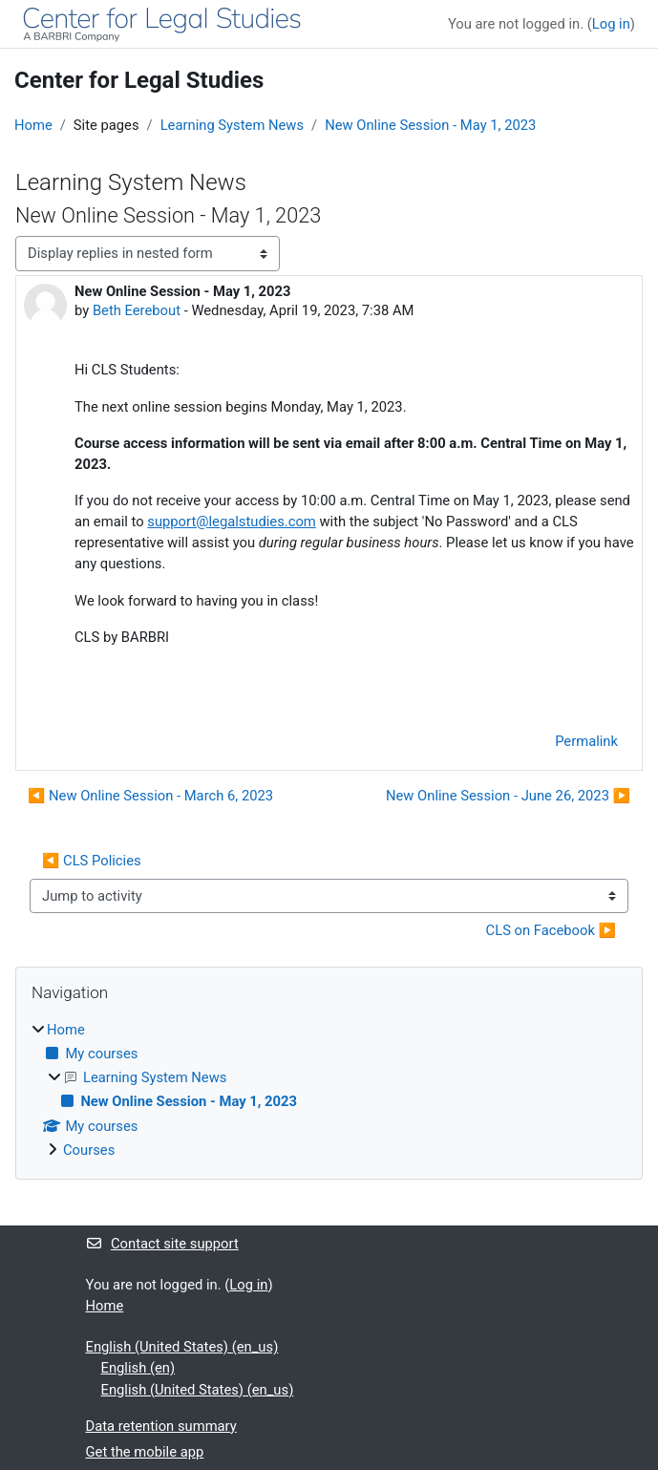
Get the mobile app (145, 1451)
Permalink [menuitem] (586, 741)
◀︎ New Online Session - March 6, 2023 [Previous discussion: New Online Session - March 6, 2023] (150, 795)
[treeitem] (329, 1090)
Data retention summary (161, 1426)
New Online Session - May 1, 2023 (430, 125)
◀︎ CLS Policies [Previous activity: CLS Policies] (91, 860)
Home (33, 125)
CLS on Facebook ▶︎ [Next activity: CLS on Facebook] (551, 930)
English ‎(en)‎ (138, 1367)
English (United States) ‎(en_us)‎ (182, 1346)
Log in (611, 23)
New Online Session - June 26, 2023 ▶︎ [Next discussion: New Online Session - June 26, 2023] (508, 795)
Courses (89, 1150)
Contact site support (162, 1243)
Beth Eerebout (136, 310)
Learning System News (232, 125)
